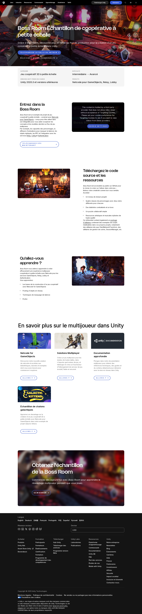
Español (66, 520)
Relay (29, 136)
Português (52, 520)
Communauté (38, 2)
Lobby (34, 136)
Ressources (28, 2)
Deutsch (28, 520)
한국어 (81, 520)
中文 (59, 520)
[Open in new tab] (32, 549)
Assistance (61, 2)
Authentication (43, 136)
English (20, 520)
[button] (100, 2)
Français (43, 520)
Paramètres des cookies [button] (31, 597)
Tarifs (69, 2)
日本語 (36, 520)
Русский (74, 520)
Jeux (11, 2)
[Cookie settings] (98, 126)
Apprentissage (50, 2)
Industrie (18, 2)
